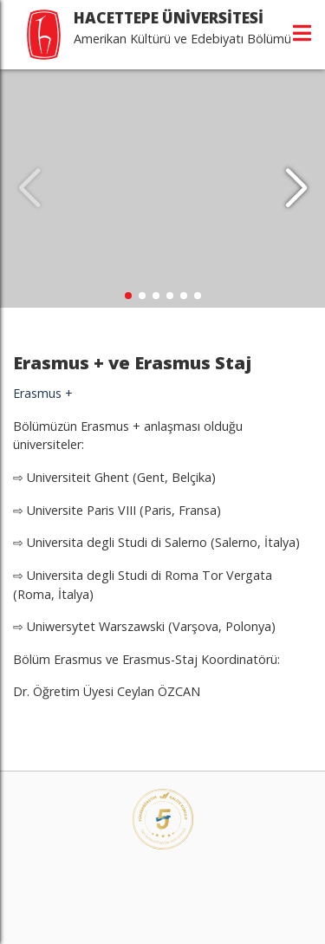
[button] (296, 189)
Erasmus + (44, 393)
